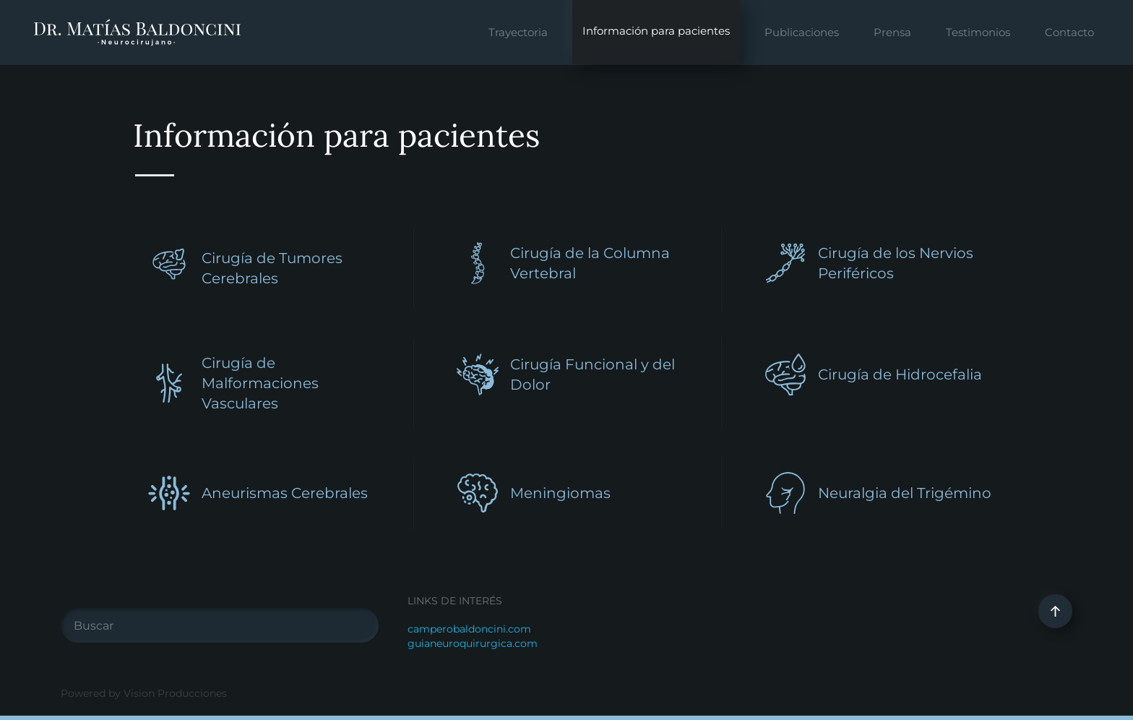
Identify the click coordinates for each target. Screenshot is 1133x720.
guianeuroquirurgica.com (473, 643)
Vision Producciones (175, 693)
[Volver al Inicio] (137, 32)
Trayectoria (518, 32)
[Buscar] (220, 625)
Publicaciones (801, 32)
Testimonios (978, 32)
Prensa (892, 32)
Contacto (1069, 32)
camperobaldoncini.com (469, 628)
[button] (1055, 611)
